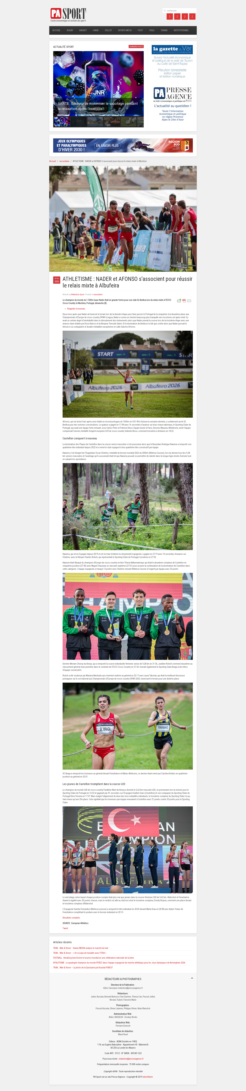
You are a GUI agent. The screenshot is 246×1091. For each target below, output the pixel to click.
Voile (152, 30)
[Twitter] (177, 16)
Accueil (56, 30)
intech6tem (148, 1077)
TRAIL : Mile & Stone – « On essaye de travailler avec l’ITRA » (79, 953)
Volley (108, 30)
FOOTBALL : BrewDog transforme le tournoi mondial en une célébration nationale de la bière (93, 958)
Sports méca (125, 30)
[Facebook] (170, 16)
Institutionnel (181, 30)
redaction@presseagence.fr (131, 1059)
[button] (98, 83)
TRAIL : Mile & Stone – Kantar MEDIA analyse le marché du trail (80, 948)
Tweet (65, 928)
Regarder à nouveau (76, 308)
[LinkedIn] (185, 16)
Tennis (164, 30)
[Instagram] (192, 16)
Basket (83, 30)
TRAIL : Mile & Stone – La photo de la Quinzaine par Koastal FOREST (83, 967)
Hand (96, 30)
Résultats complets (71, 917)
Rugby (70, 30)
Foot (140, 30)
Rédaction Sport (77, 294)
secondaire (64, 161)
